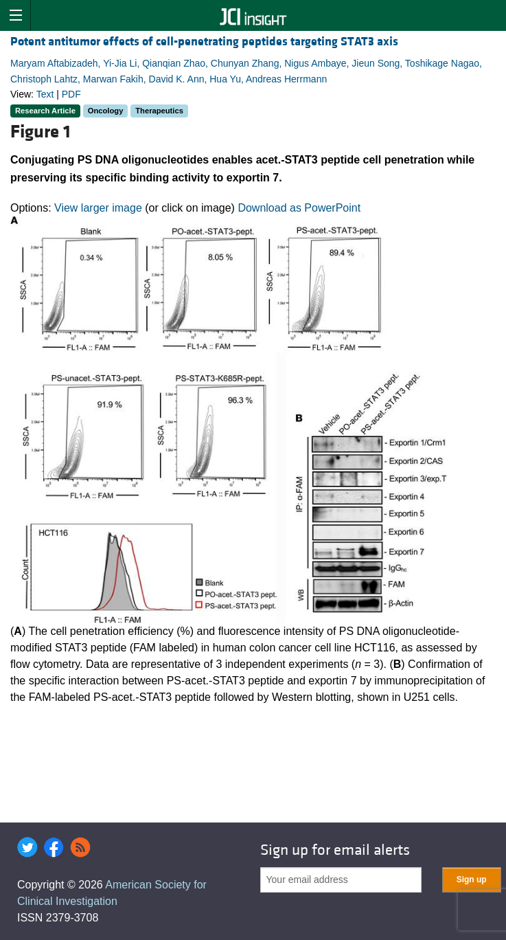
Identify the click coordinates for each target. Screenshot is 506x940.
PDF (71, 94)
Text (45, 94)
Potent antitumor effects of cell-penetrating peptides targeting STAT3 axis (204, 41)
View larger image (98, 208)
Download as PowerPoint (299, 208)
